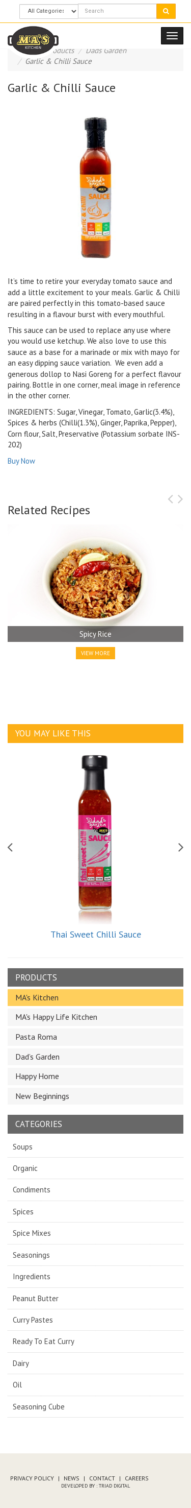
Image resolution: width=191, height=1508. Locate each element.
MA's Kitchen (37, 997)
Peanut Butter (36, 1298)
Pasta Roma (36, 1037)
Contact (102, 1478)
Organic (25, 1168)
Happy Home (37, 1076)
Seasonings (31, 1255)
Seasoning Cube (39, 1406)
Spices (23, 1211)
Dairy (21, 1363)
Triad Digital (114, 1485)
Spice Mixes (32, 1233)
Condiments (31, 1189)
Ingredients (31, 1276)
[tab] (95, 998)
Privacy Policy (32, 1478)
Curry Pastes (33, 1320)
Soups (23, 1147)
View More (95, 653)
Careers (137, 1478)
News (71, 1478)
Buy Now (21, 461)
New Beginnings (42, 1096)
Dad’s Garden (37, 1056)
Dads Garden (106, 50)
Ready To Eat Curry (43, 1341)
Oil (17, 1385)
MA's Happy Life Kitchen (56, 1017)
